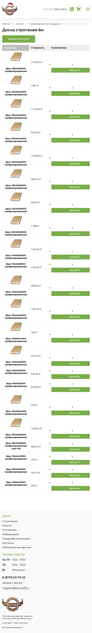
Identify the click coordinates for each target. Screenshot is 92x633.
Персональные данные (16, 547)
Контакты (8, 543)
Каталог (20, 24)
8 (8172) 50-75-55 (13, 577)
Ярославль (61, 9)
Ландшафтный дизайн (16, 538)
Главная (6, 24)
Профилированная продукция (45, 24)
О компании (10, 521)
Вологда (48, 9)
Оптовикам (9, 530)
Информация (10, 534)
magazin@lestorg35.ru (15, 588)
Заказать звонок (12, 582)
